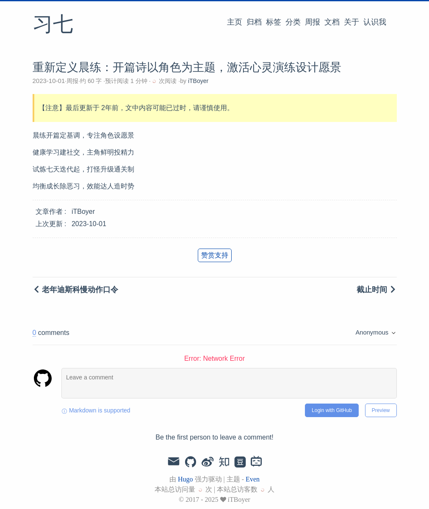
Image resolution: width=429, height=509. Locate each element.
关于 (351, 22)
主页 (234, 22)
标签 (273, 22)
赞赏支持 (214, 255)
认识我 (374, 22)
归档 (254, 22)
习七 (53, 25)
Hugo (185, 479)
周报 (312, 22)
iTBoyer (198, 80)
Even (253, 479)
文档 (332, 22)
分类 (293, 22)
